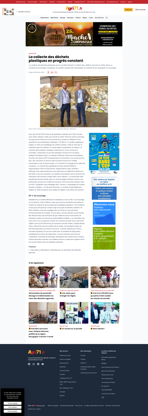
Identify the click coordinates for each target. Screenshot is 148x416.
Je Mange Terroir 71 (66, 378)
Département (44, 17)
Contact (83, 359)
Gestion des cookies (34, 409)
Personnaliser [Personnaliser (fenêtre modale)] (12, 411)
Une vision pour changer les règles (68, 294)
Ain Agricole (105, 386)
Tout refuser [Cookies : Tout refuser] (12, 407)
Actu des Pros (99, 17)
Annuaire (62, 392)
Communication (64, 370)
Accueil (83, 355)
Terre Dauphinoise (107, 378)
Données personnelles (67, 405)
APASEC (104, 363)
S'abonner (128, 9)
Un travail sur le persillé (71, 328)
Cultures (78, 17)
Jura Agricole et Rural (108, 382)
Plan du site (79, 405)
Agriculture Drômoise (108, 371)
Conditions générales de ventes (94, 405)
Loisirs (91, 17)
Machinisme (54, 17)
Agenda (62, 395)
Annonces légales (65, 359)
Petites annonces (65, 355)
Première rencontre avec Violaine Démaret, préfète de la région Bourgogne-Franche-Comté (41, 332)
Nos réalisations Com (66, 388)
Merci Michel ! (98, 328)
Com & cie (41, 405)
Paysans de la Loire (107, 375)
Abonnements (64, 363)
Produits (62, 374)
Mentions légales (53, 405)
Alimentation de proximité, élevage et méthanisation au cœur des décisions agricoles (41, 296)
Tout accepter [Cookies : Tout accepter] (13, 403)
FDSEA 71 (83, 363)
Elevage (62, 17)
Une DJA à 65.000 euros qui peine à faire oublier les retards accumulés (102, 296)
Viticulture (70, 17)
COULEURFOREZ (106, 390)
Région (85, 17)
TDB (102, 397)
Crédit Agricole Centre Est (89, 373)
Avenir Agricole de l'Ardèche (110, 367)
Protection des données (112, 405)
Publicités (63, 367)
